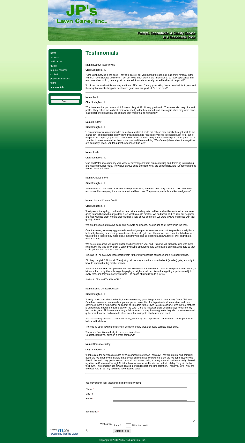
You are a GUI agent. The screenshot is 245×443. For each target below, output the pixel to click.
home (53, 53)
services (54, 57)
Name (89, 389)
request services (58, 70)
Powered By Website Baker (63, 433)
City (88, 394)
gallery (53, 65)
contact (54, 74)
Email (89, 398)
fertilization (56, 61)
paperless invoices (60, 78)
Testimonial (92, 411)
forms (53, 83)
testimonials (57, 87)
